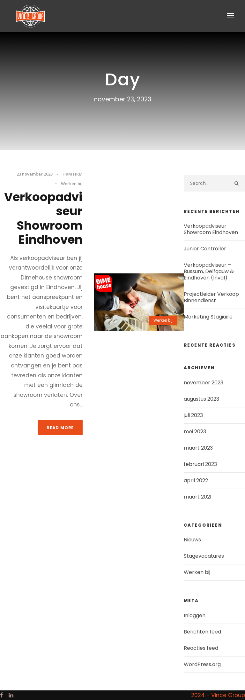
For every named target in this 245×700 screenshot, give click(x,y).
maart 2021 (198, 496)
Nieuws (192, 539)
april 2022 (196, 480)
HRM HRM (73, 174)
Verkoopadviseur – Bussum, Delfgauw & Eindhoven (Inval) (209, 271)
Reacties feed (201, 648)
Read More (60, 428)
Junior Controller (205, 248)
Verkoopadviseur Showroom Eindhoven (43, 218)
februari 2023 (200, 464)
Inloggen (194, 615)
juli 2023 (193, 415)
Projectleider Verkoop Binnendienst (211, 297)
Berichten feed (202, 631)
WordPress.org (202, 664)
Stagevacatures (204, 556)
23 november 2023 (35, 174)
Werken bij (72, 183)
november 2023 (203, 382)
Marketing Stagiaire (208, 316)
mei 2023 (195, 431)
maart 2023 (198, 448)
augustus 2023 (201, 399)
